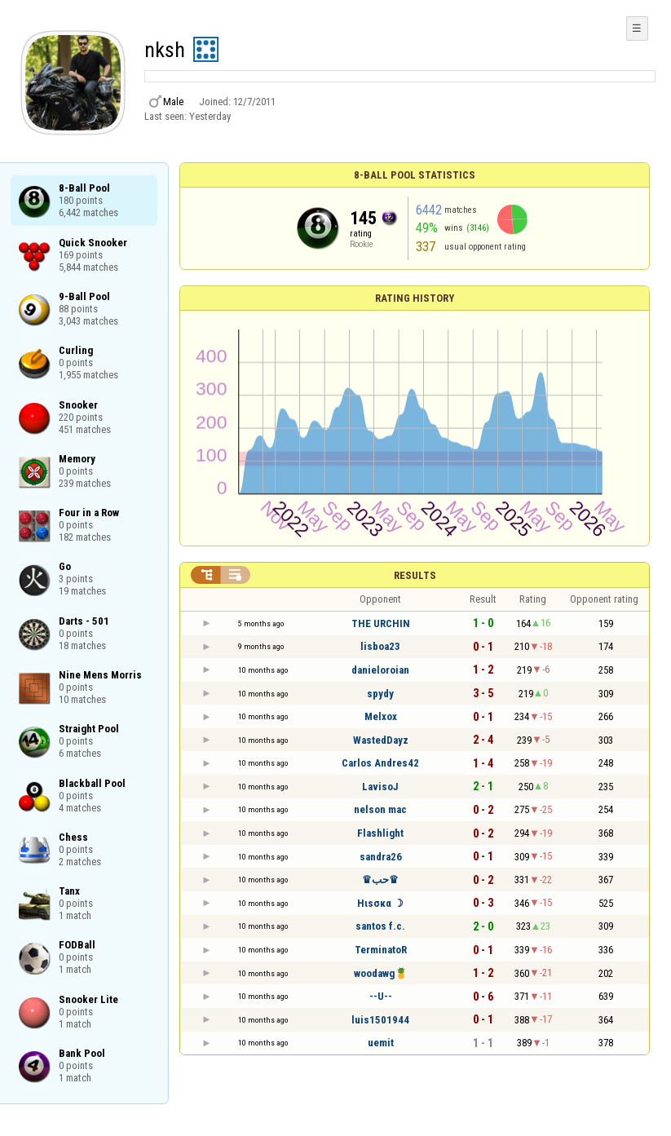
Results (415, 575)
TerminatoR (381, 950)
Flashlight (380, 833)
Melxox (380, 716)
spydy (380, 693)
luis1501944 (380, 1020)
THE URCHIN (380, 623)
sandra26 (381, 857)
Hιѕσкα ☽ (380, 903)
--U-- (380, 996)
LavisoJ (380, 786)
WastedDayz (380, 740)
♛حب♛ (380, 879)
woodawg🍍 (381, 973)
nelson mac (380, 809)
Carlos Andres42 (380, 763)
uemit (381, 1043)
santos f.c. (380, 926)
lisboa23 (380, 646)
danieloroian (380, 670)
